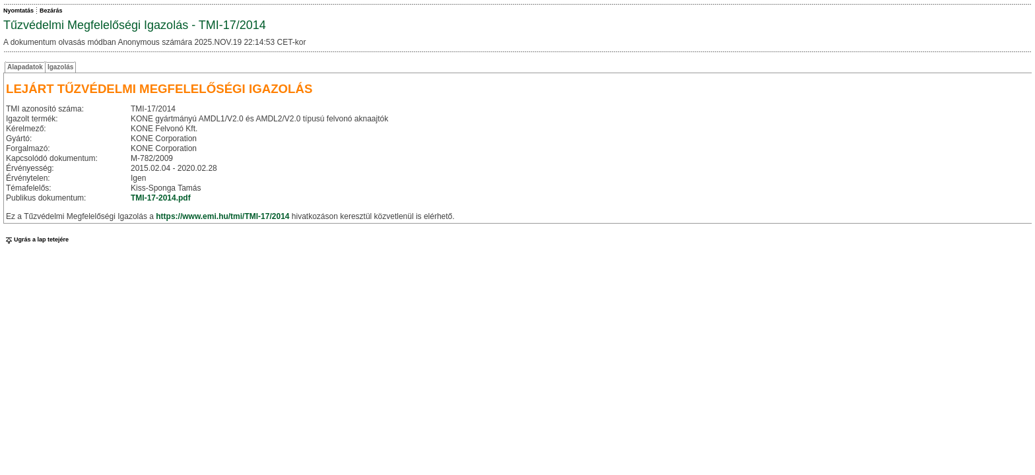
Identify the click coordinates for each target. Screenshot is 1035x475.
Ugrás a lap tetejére (36, 239)
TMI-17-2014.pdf (161, 198)
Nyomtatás (18, 10)
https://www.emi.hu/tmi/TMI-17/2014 (222, 216)
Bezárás (51, 10)
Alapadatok (25, 67)
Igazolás (60, 67)
